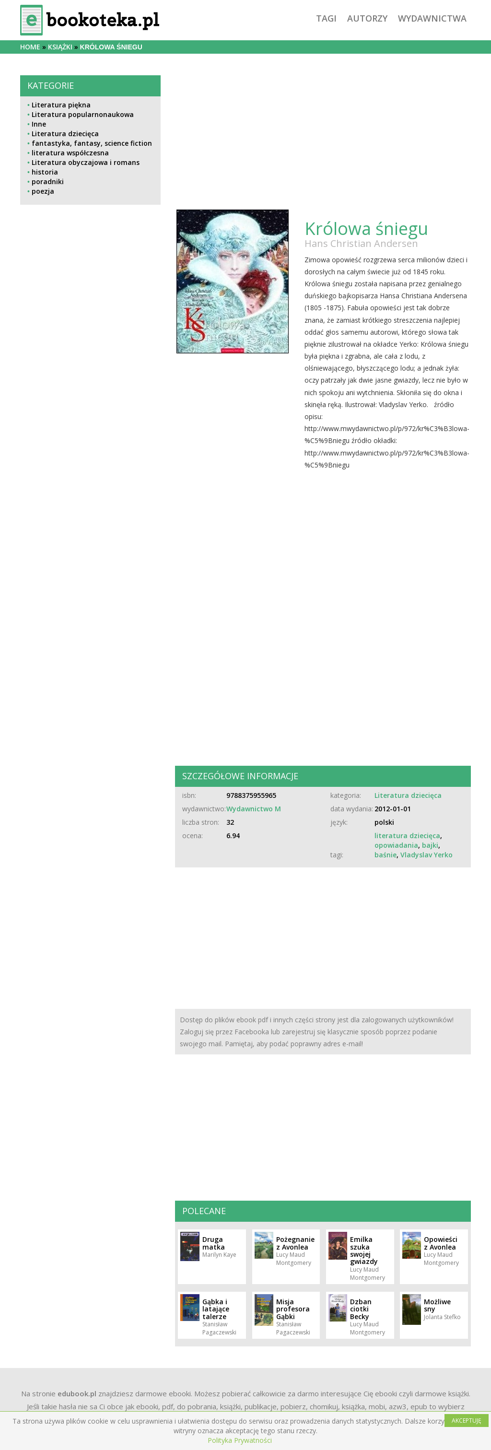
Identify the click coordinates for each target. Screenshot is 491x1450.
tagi (326, 18)
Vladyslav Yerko (426, 854)
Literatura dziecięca (65, 133)
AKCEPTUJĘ (466, 1420)
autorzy (367, 18)
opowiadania (396, 845)
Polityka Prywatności (240, 1440)
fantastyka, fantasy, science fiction (92, 143)
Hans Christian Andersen (361, 243)
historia (45, 171)
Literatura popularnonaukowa (83, 114)
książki (60, 46)
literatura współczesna (70, 152)
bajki (430, 845)
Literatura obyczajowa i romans (86, 162)
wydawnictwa (432, 18)
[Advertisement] (90, 446)
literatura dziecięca (407, 835)
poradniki (48, 181)
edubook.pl (77, 1393)
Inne (39, 124)
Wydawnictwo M (253, 808)
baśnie (385, 854)
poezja (43, 191)
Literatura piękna (61, 104)
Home (30, 46)
